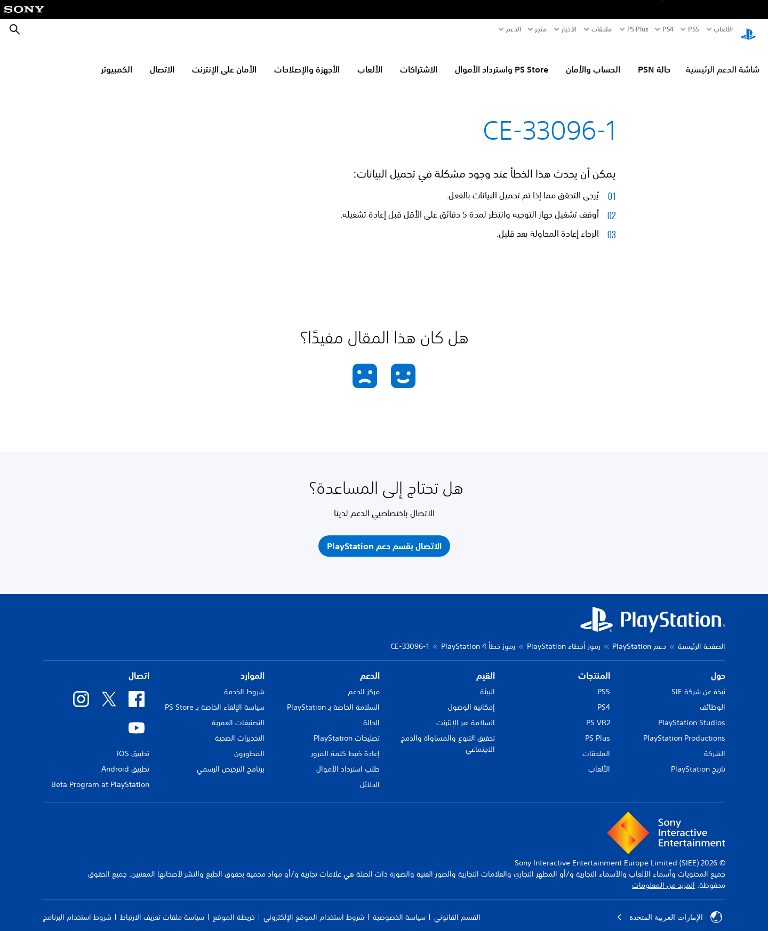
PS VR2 (598, 712)
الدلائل (370, 774)
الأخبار (569, 29)
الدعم (513, 29)
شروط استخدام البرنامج (77, 907)
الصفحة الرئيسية (701, 636)
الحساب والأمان (593, 59)
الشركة (714, 743)
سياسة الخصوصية (399, 907)
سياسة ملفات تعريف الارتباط (162, 907)
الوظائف (712, 697)
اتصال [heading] (139, 665)
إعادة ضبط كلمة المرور (345, 743)
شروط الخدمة (244, 681)
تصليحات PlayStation (347, 728)
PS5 (603, 681)
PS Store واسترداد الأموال (501, 59)
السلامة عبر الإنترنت (465, 712)
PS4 (668, 29)
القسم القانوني (457, 907)
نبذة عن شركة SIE (698, 681)
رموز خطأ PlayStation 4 (478, 636)
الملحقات (596, 743)
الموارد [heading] (253, 665)
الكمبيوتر (116, 59)
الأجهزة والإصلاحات (307, 59)
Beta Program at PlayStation (100, 774)
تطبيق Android (125, 759)
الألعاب (723, 29)
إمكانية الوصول (471, 697)
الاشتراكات (418, 59)
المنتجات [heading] (594, 665)
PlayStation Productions (684, 728)
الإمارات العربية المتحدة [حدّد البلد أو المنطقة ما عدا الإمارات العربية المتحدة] (669, 907)
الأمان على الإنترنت (224, 59)
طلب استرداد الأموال (348, 759)
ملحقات (601, 29)
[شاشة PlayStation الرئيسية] (748, 30)
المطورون (249, 743)
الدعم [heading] (370, 665)
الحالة (371, 712)
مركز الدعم (364, 681)
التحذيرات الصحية (240, 728)
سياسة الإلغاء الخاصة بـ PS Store (215, 697)
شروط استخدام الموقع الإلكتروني (313, 907)
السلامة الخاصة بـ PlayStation (333, 697)
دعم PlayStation (639, 636)
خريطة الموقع (234, 907)
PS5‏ (693, 29)
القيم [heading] (485, 665)
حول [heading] (718, 665)
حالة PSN (654, 59)
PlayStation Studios (691, 712)
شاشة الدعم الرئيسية (722, 59)
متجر (541, 29)
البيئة (487, 681)
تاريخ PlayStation (698, 759)
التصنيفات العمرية (238, 712)
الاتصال (162, 59)
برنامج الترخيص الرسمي (231, 759)
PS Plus (638, 29)
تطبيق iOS (133, 743)
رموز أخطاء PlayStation (564, 636)
